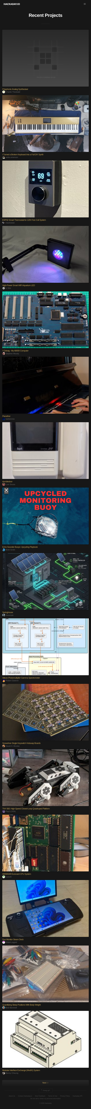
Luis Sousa (8, 484)
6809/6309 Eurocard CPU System (16, 874)
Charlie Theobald (11, 92)
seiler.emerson (10, 157)
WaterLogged (9, 942)
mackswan (8, 223)
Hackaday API (77, 1096)
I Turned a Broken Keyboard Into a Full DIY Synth (22, 154)
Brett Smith (8, 550)
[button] (85, 4)
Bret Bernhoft (9, 1008)
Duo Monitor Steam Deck (12, 939)
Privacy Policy (65, 1096)
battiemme (8, 419)
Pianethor (6, 416)
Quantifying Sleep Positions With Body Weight (21, 1005)
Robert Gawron (10, 681)
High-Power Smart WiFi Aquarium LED (18, 285)
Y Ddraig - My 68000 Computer (15, 351)
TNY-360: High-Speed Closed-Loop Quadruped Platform (26, 808)
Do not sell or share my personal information (45, 1098)
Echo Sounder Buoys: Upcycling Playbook (20, 547)
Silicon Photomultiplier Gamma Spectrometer (21, 678)
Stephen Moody (10, 354)
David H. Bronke (11, 746)
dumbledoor (7, 481)
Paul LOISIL (9, 811)
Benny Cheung (10, 1073)
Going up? (45, 1090)
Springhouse (7, 612)
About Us (12, 1096)
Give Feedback (40, 1096)
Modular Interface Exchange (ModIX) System (21, 1070)
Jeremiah (8, 615)
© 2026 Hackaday (45, 1103)
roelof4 (6, 877)
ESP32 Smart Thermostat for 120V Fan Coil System (24, 220)
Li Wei (6, 288)
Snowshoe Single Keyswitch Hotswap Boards (21, 743)
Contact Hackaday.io (25, 1096)
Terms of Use (52, 1096)
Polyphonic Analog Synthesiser (15, 89)
